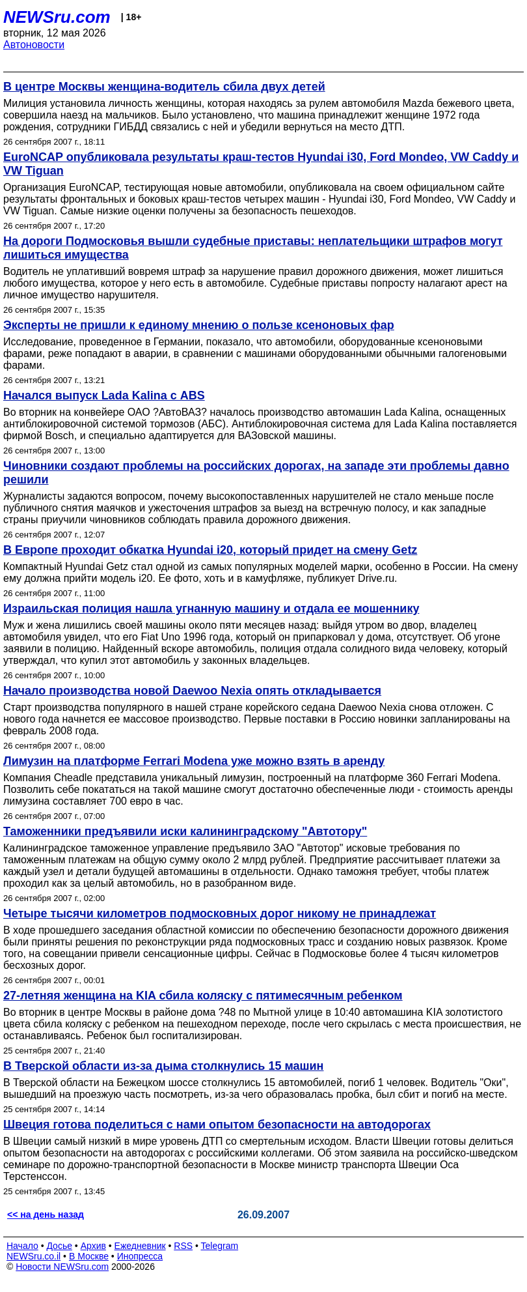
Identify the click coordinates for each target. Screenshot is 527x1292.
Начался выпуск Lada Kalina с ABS (104, 395)
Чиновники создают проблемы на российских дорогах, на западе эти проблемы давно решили (256, 472)
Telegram (220, 1246)
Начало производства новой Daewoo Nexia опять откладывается (192, 690)
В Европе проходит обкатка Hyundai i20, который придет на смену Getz (210, 549)
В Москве (89, 1256)
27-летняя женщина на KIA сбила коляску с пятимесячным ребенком (203, 995)
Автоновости (33, 44)
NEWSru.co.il (34, 1256)
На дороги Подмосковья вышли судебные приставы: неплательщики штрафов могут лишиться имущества (253, 248)
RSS (183, 1246)
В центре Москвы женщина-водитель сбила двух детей (164, 86)
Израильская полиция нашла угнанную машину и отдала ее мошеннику (211, 608)
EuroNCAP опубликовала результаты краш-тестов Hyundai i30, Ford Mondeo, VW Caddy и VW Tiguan (261, 164)
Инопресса (140, 1256)
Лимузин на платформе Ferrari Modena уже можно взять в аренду (194, 761)
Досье (59, 1246)
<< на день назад (45, 1214)
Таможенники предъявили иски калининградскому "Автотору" (185, 831)
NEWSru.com (57, 17)
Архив (93, 1246)
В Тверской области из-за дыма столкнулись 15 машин (163, 1065)
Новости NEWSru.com (62, 1266)
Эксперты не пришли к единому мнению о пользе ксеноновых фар (198, 325)
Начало (22, 1246)
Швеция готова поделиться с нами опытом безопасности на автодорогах (217, 1124)
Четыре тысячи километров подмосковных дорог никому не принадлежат (219, 913)
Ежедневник (140, 1246)
